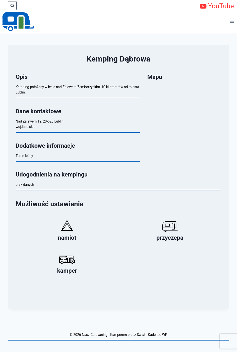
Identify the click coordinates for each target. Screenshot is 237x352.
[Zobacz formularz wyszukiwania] (12, 5)
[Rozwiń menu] (232, 21)
